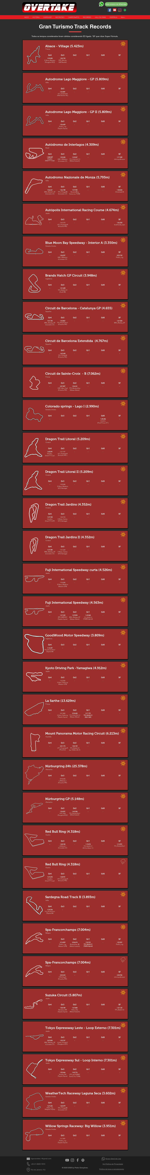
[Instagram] (119, 10)
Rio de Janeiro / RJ (38, 1170)
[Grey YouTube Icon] (67, 1160)
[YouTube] (114, 10)
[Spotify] (125, 10)
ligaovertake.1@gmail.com (41, 1159)
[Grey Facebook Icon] (77, 1160)
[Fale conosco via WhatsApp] (116, 4)
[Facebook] (109, 10)
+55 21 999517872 (38, 1164)
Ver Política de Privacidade (113, 1164)
